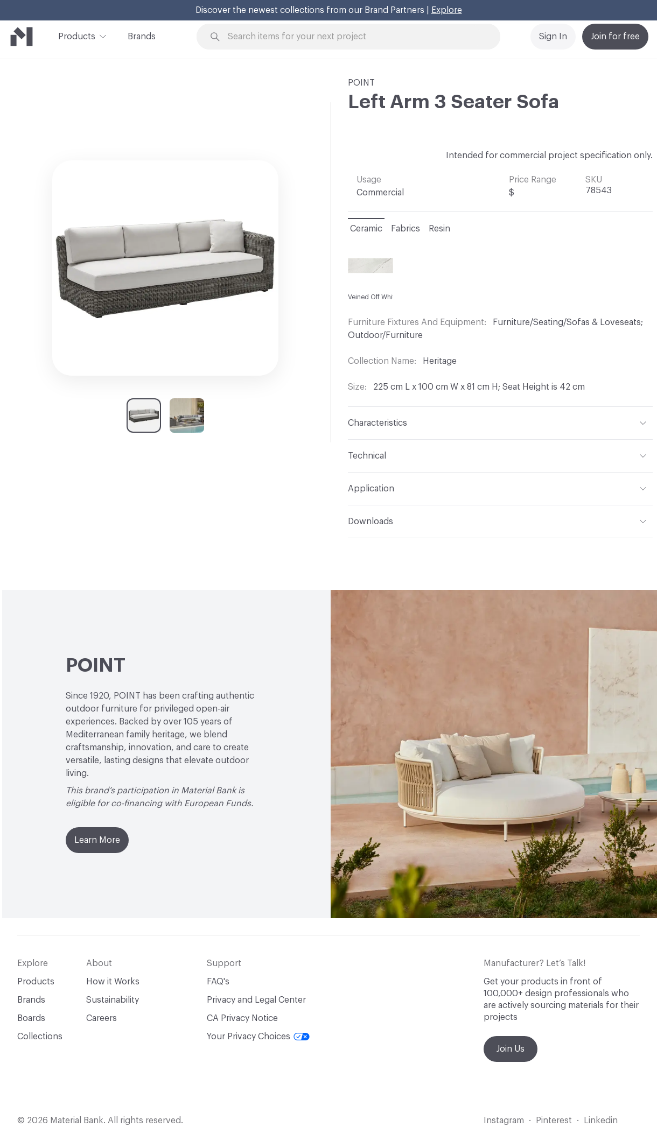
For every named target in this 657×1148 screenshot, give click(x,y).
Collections (39, 1036)
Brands (142, 36)
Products (76, 35)
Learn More (97, 840)
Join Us (511, 1049)
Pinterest (554, 1120)
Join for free (615, 36)
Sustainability (112, 1000)
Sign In (553, 36)
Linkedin (601, 1120)
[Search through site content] (354, 37)
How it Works (112, 981)
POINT (361, 83)
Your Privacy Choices (258, 1037)
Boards (31, 1018)
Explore (446, 10)
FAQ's (218, 981)
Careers (101, 1018)
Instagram (504, 1120)
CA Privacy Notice (242, 1018)
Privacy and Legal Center (256, 1000)
